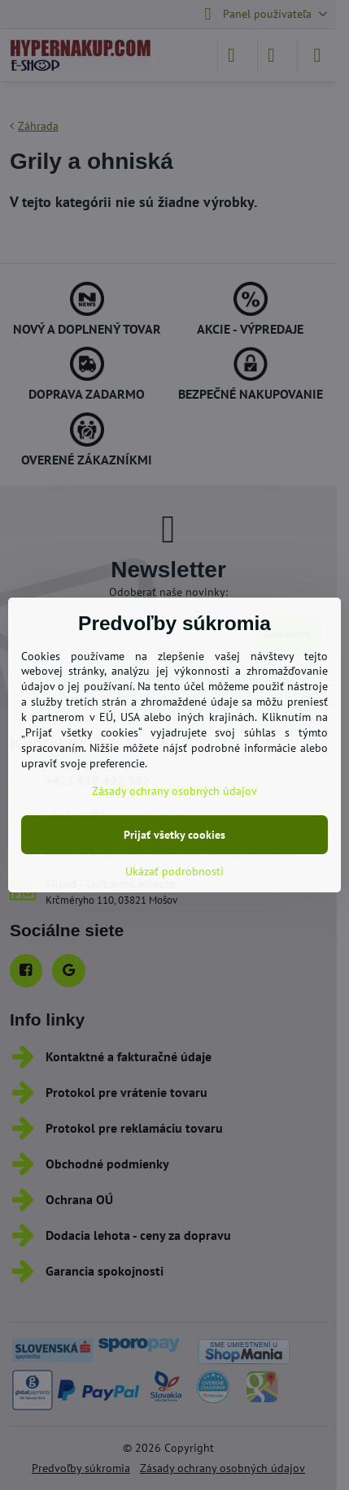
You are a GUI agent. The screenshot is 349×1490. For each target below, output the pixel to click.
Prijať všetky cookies (174, 834)
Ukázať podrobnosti (174, 871)
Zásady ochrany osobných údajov (174, 791)
